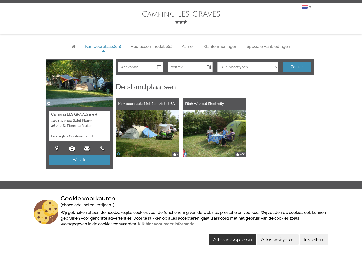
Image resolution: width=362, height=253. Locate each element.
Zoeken (297, 67)
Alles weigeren (278, 239)
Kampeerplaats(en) (103, 46)
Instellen (314, 239)
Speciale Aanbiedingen (268, 46)
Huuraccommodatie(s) (151, 46)
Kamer (188, 46)
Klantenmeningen (220, 46)
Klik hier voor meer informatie (166, 223)
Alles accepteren (232, 239)
